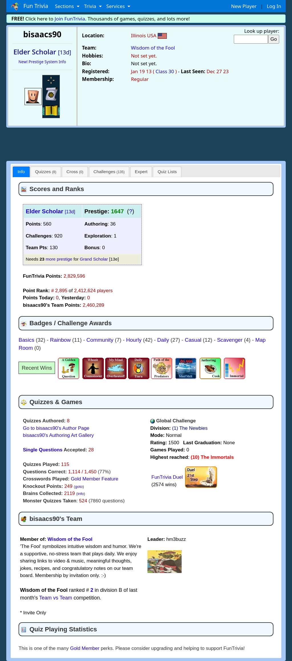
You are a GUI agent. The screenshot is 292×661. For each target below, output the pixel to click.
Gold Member (85, 648)
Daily (164, 340)
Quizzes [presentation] (45, 171)
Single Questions (42, 450)
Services (116, 6)
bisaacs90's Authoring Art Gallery (58, 435)
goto (78, 486)
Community (100, 340)
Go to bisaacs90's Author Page (56, 428)
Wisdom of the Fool (153, 47)
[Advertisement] (146, 143)
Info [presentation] (21, 171)
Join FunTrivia (70, 18)
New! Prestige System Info (42, 61)
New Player (243, 6)
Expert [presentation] (141, 171)
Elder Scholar (50, 211)
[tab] (21, 172)
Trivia (91, 6)
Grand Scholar (94, 259)
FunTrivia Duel (167, 477)
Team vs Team (55, 598)
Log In (274, 6)
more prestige (59, 259)
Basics (27, 340)
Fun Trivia (29, 6)
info (81, 494)
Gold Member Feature (94, 479)
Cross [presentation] (74, 171)
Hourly (134, 340)
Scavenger (230, 340)
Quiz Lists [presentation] (167, 171)
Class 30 (165, 71)
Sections (65, 6)
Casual (194, 340)
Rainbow (61, 340)
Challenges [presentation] (109, 171)
